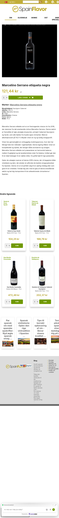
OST (46, 18)
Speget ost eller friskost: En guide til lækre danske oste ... (38, 386)
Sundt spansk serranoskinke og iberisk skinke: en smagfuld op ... (38, 368)
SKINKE (34, 18)
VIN (10, 18)
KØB (17, 245)
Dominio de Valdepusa (35, 258)
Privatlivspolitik (53, 369)
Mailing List (52, 364)
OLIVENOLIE (22, 18)
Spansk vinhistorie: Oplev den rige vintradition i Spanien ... (24, 328)
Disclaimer (52, 367)
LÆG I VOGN (25, 97)
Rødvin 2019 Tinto (12, 233)
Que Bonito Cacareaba (7, 258)
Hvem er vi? (52, 365)
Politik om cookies (52, 371)
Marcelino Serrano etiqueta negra (26, 105)
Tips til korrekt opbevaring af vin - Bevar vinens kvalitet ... (41, 328)
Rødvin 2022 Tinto (40, 291)
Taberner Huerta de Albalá (35, 203)
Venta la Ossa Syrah (6, 203)
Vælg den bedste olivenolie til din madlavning (37, 377)
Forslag (51, 362)
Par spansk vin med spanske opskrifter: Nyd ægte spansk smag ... (7, 329)
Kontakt (51, 360)
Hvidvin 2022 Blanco (12, 289)
